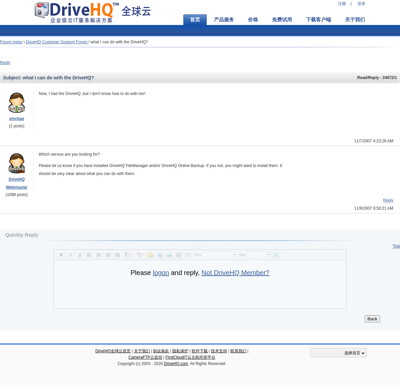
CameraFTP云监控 (145, 357)
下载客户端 (318, 19)
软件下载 (200, 351)
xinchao (16, 118)
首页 (195, 19)
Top (396, 246)
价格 (253, 19)
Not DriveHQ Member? (235, 272)
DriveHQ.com (176, 363)
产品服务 (224, 19)
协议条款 (161, 351)
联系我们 (238, 351)
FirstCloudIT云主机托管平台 (190, 357)
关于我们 (355, 19)
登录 (361, 3)
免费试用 (282, 19)
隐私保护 (180, 351)
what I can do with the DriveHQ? (119, 42)
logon (161, 272)
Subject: (13, 77)
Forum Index (11, 42)
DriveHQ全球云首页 (113, 351)
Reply (5, 62)
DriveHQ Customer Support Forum (57, 42)
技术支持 (219, 351)
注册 (342, 3)
